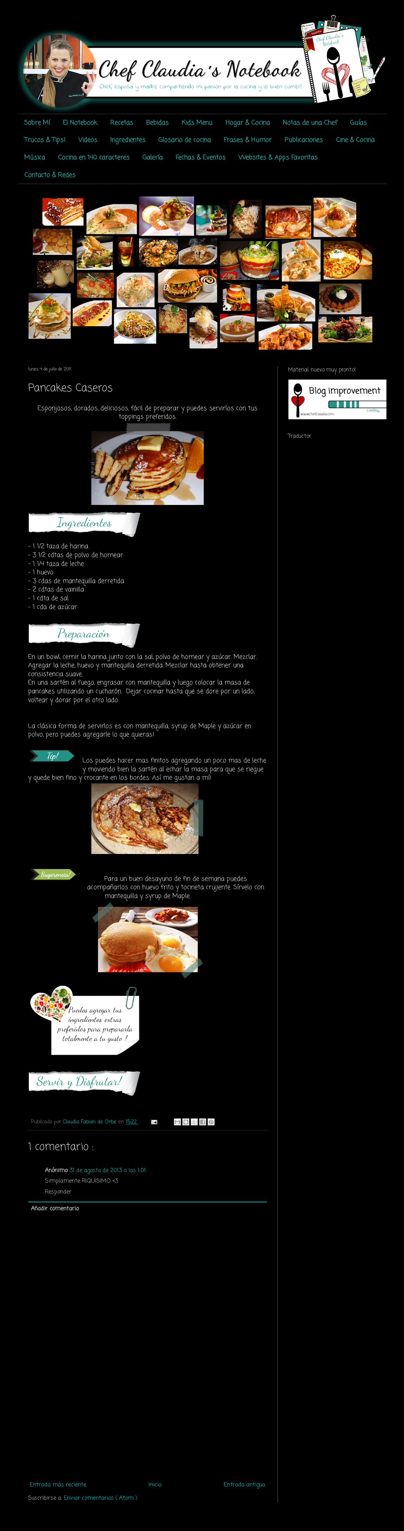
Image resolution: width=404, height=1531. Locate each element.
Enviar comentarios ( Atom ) (100, 1498)
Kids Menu (197, 123)
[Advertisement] (147, 1426)
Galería (153, 158)
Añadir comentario (55, 1209)
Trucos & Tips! (44, 140)
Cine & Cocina (355, 140)
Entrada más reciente (58, 1485)
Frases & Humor (248, 140)
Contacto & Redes (50, 175)
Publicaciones (304, 140)
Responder (58, 1192)
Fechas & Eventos (201, 158)
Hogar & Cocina (248, 123)
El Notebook (80, 123)
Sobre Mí (37, 123)
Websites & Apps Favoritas (278, 158)
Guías (358, 123)
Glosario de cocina (184, 140)
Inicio (155, 1485)
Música (34, 158)
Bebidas (157, 123)
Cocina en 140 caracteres (94, 158)
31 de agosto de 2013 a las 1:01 (108, 1171)
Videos (87, 140)
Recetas (121, 123)
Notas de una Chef (310, 123)
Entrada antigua (244, 1485)
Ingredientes (127, 140)
